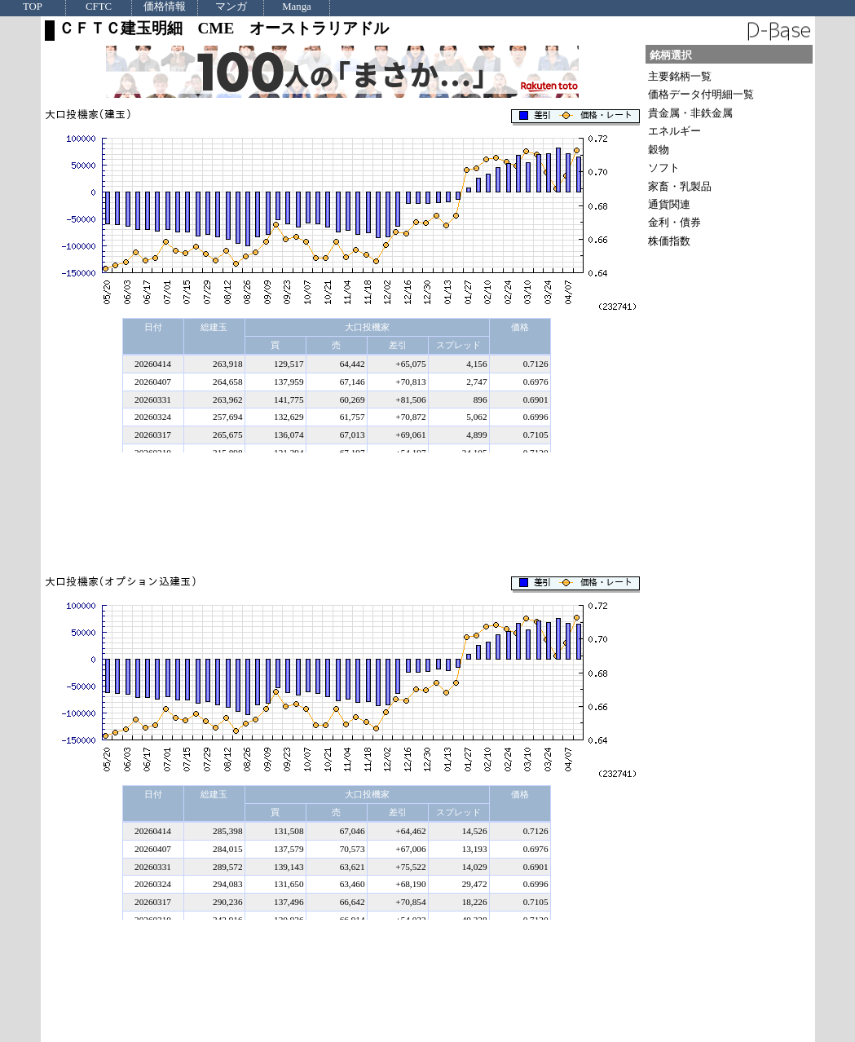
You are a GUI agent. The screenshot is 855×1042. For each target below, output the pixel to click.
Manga (296, 7)
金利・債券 (674, 222)
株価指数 (669, 241)
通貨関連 (669, 204)
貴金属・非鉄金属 (690, 113)
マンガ (231, 7)
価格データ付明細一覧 (701, 94)
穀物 (658, 149)
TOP (32, 7)
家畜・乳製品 (680, 186)
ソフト (664, 167)
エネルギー (674, 131)
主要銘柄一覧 (680, 76)
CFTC (99, 7)
